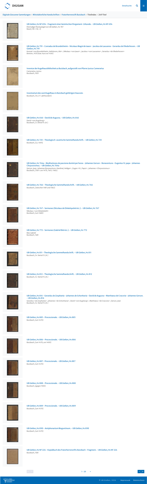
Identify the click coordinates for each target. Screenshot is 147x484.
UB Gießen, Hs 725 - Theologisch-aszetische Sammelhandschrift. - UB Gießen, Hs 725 (64, 140)
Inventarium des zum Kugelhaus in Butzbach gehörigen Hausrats (55, 93)
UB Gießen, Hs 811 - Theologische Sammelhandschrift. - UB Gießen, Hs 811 (59, 252)
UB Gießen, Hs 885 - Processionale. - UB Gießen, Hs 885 (51, 317)
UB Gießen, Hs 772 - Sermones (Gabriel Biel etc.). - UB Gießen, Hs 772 (57, 230)
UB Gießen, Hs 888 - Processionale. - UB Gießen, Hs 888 (51, 383)
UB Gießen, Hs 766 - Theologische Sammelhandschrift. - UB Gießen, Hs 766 (60, 185)
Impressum (125, 480)
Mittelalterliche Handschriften (46, 14)
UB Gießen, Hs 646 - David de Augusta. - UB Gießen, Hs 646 (53, 118)
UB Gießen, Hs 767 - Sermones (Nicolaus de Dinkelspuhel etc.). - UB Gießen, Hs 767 (63, 208)
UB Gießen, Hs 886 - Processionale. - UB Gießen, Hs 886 (51, 340)
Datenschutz (139, 480)
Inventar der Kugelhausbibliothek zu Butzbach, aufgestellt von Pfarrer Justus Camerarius (65, 68)
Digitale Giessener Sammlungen (17, 14)
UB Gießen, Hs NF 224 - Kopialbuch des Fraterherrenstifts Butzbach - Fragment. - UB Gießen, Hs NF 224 (72, 450)
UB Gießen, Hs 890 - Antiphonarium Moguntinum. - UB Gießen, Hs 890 (58, 428)
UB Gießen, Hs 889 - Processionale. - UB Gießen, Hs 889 (51, 406)
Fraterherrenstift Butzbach (73, 14)
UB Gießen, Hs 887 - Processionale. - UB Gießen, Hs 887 (51, 361)
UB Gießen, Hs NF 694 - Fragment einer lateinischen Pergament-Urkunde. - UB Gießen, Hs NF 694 (69, 24)
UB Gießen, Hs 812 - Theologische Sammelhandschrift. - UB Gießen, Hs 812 (59, 274)
